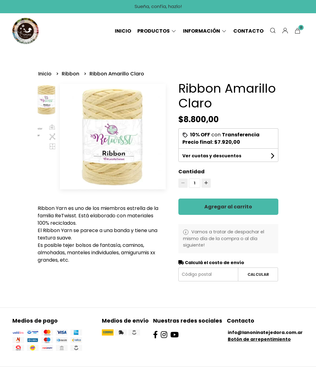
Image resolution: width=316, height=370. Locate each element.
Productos (157, 30)
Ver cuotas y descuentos (211, 156)
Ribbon (71, 73)
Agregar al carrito (228, 206)
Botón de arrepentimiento (259, 339)
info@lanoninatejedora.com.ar (265, 332)
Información (205, 30)
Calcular (258, 274)
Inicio (123, 30)
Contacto (248, 30)
